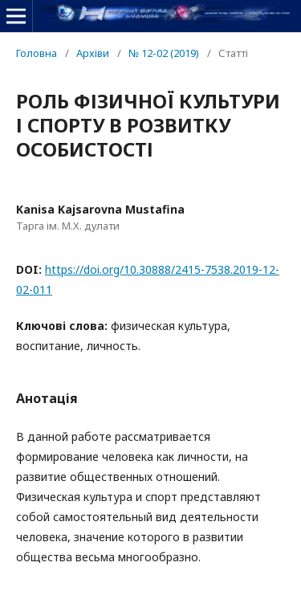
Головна (36, 53)
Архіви (92, 53)
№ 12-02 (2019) (163, 53)
